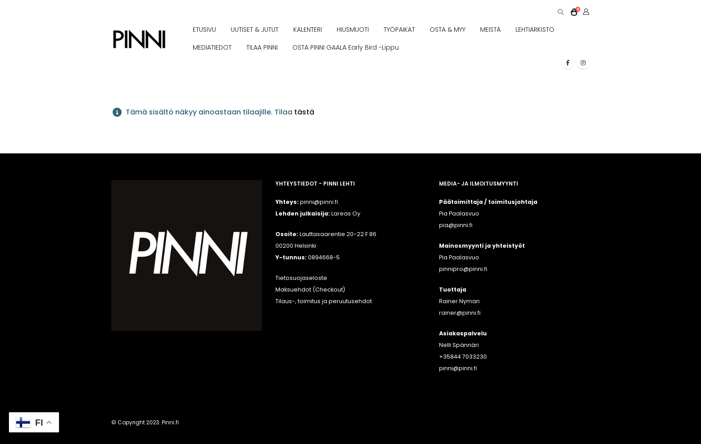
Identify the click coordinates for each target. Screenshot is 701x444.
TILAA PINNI (262, 47)
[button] (560, 12)
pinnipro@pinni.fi (463, 269)
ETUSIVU (204, 29)
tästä (304, 112)
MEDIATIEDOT (212, 47)
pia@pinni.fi (456, 225)
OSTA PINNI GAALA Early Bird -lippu (345, 47)
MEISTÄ (490, 29)
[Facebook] (568, 62)
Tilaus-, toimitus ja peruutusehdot (323, 301)
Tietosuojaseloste (301, 278)
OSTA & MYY (447, 29)
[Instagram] (583, 62)
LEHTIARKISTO (534, 29)
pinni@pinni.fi (458, 368)
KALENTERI (307, 29)
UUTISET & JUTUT (255, 29)
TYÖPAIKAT (399, 29)
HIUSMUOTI (353, 29)
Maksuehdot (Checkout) (310, 289)
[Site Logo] (139, 40)
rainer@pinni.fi (460, 313)
